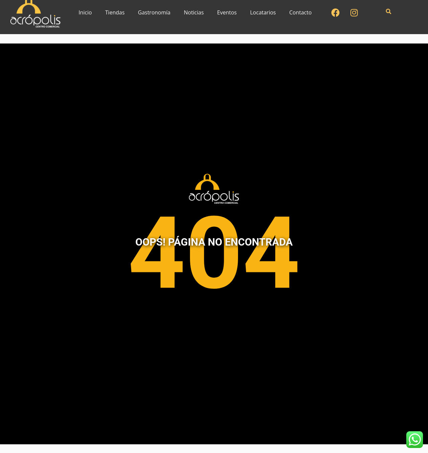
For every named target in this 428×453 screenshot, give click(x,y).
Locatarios (263, 8)
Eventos (227, 8)
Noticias (194, 8)
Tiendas (115, 8)
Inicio (85, 8)
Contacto (300, 8)
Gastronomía (154, 8)
